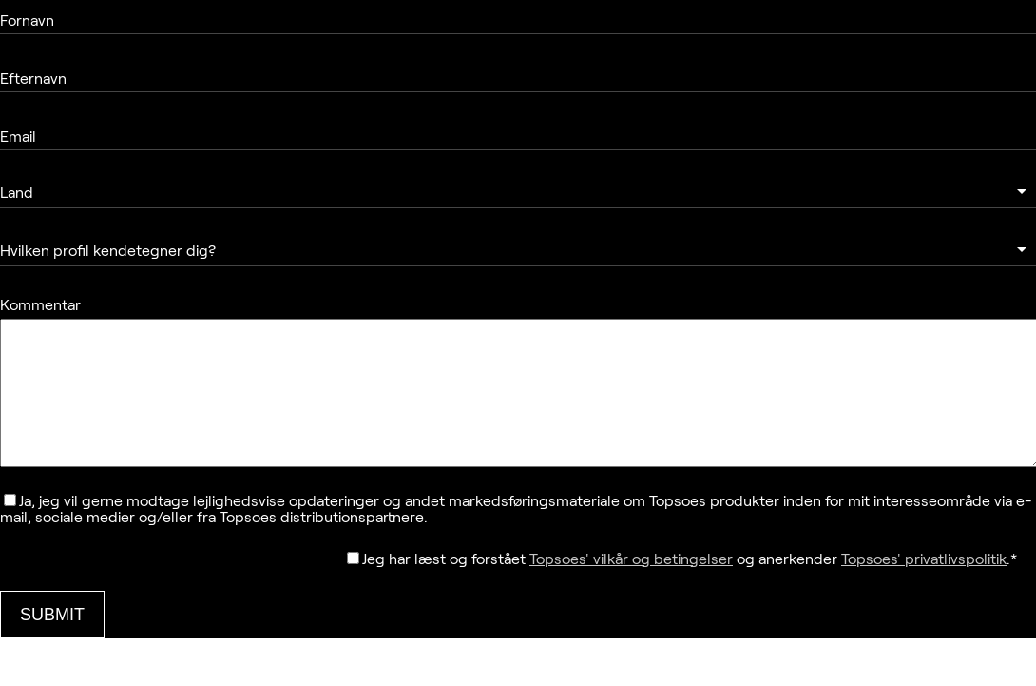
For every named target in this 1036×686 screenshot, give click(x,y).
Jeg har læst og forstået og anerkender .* (689, 587)
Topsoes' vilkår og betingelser (631, 587)
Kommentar (40, 305)
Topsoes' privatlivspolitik (924, 587)
